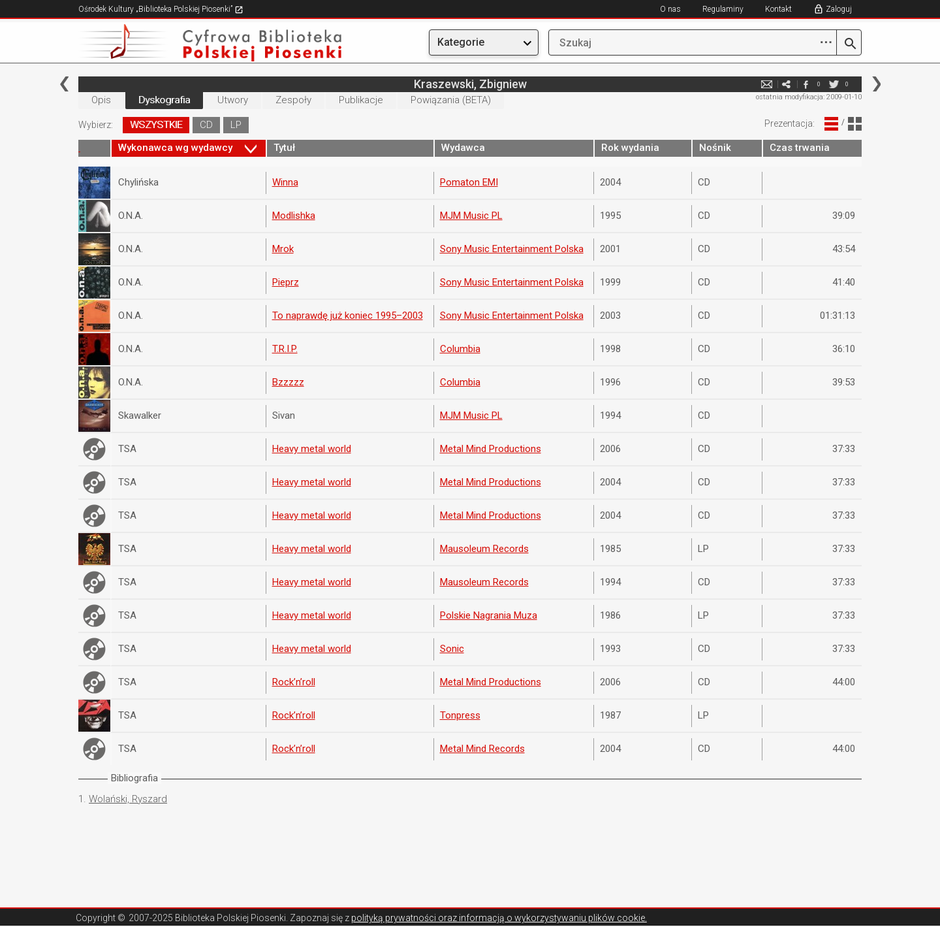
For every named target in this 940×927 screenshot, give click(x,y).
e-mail (766, 83)
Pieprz (285, 282)
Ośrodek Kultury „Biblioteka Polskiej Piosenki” (160, 9)
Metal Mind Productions (490, 449)
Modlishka (293, 215)
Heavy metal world (311, 449)
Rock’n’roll (293, 682)
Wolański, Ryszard (128, 799)
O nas (670, 9)
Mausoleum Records (484, 549)
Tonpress (460, 715)
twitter (833, 83)
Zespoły (293, 100)
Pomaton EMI (469, 182)
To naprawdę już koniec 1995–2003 (347, 315)
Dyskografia (164, 100)
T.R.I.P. (285, 349)
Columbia (460, 349)
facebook (805, 83)
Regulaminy (723, 9)
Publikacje (361, 100)
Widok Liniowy (831, 124)
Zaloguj (839, 9)
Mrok (283, 249)
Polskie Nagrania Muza (488, 615)
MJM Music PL (471, 215)
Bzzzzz (288, 382)
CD (206, 125)
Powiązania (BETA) (451, 100)
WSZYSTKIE (156, 125)
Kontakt (778, 9)
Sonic (452, 649)
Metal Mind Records (482, 749)
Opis (101, 100)
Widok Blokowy (855, 124)
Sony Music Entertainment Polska (512, 249)
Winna (285, 182)
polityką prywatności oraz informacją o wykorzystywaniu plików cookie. (499, 918)
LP (236, 125)
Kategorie (460, 42)
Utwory (232, 100)
